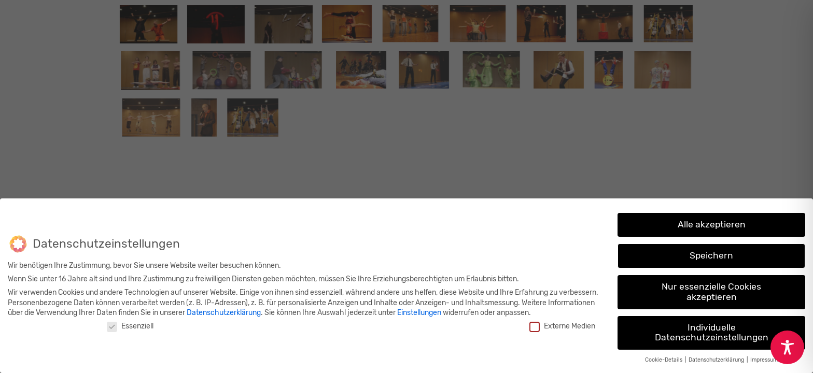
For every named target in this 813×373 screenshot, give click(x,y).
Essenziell (130, 325)
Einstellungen (419, 312)
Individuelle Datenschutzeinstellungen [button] (711, 332)
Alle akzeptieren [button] (712, 224)
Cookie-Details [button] (664, 359)
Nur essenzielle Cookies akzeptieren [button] (711, 291)
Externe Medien (562, 325)
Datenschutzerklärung (224, 312)
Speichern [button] (711, 255)
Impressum (764, 359)
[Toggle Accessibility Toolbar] (787, 347)
